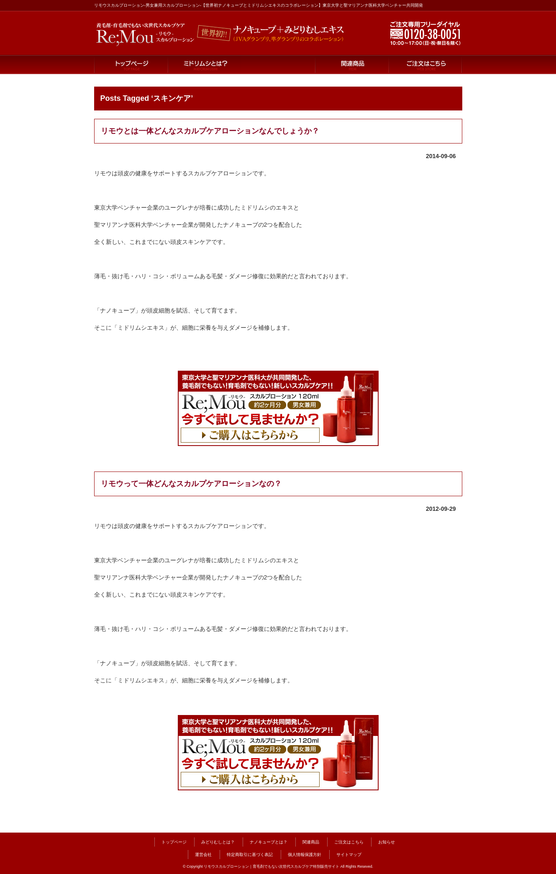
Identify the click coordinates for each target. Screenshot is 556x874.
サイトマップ (348, 854)
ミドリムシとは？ (204, 64)
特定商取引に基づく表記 (250, 854)
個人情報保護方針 (304, 854)
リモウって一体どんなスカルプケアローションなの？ (191, 483)
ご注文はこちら (425, 64)
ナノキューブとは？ (278, 64)
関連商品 (352, 64)
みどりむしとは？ (218, 842)
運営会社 (203, 854)
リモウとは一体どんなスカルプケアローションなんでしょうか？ (210, 131)
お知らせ (386, 842)
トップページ (131, 64)
